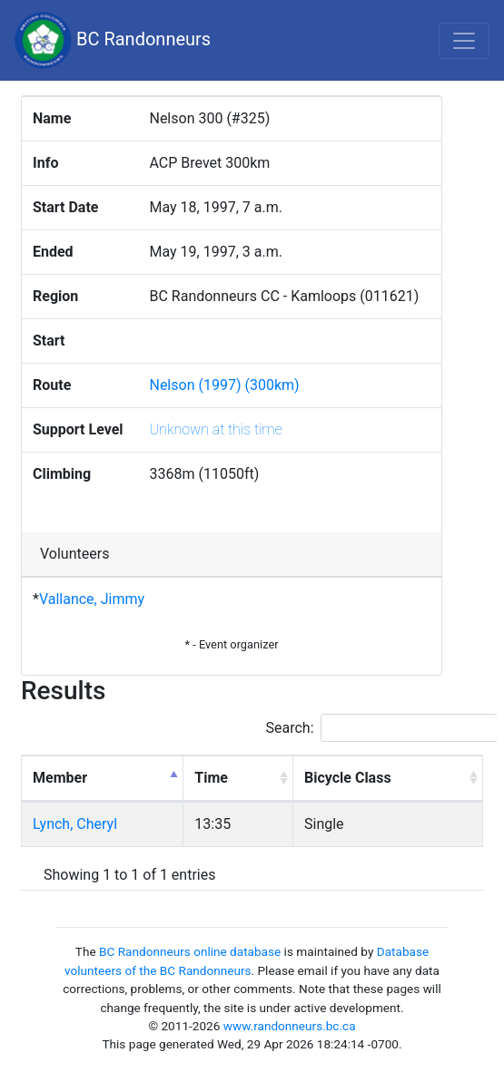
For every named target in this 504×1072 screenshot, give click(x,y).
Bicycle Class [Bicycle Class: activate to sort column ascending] (347, 777)
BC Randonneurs (113, 40)
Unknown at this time (215, 429)
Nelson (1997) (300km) (224, 385)
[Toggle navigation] (464, 41)
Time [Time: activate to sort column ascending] (211, 777)
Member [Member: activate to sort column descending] (60, 777)
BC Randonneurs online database (190, 951)
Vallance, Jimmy (91, 599)
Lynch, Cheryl (75, 824)
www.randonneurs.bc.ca (289, 1025)
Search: (382, 728)
